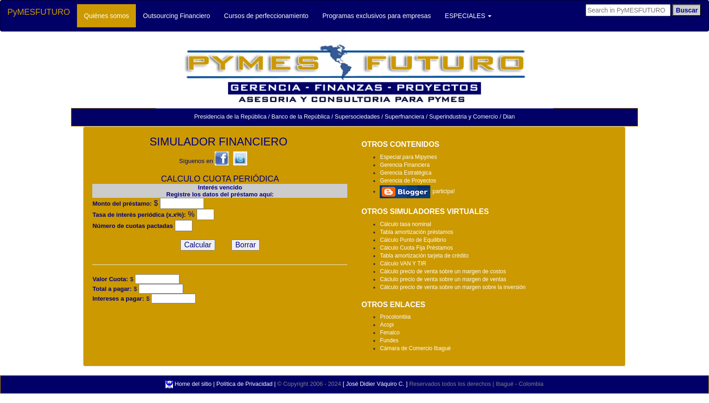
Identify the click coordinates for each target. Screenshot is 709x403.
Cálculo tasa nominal (405, 224)
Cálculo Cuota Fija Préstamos (416, 248)
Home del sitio (193, 384)
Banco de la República (300, 116)
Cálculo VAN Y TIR (403, 263)
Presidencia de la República (230, 116)
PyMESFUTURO (38, 12)
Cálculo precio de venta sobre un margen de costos (443, 271)
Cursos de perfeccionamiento (269, 15)
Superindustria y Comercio (463, 116)
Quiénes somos (110, 15)
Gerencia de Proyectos (408, 180)
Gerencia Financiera (404, 165)
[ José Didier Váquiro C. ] (375, 384)
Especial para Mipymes (408, 157)
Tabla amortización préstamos (416, 232)
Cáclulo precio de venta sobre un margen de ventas (443, 279)
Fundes (389, 340)
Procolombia (395, 317)
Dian (509, 116)
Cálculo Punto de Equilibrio (413, 240)
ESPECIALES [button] (468, 15)
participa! (417, 191)
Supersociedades (357, 116)
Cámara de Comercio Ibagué (415, 348)
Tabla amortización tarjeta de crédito (424, 255)
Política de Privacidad (245, 384)
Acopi (387, 324)
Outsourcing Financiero (180, 15)
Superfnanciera (404, 116)
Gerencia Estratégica (405, 173)
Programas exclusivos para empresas (380, 15)
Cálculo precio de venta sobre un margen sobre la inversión (452, 287)
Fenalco (389, 332)
